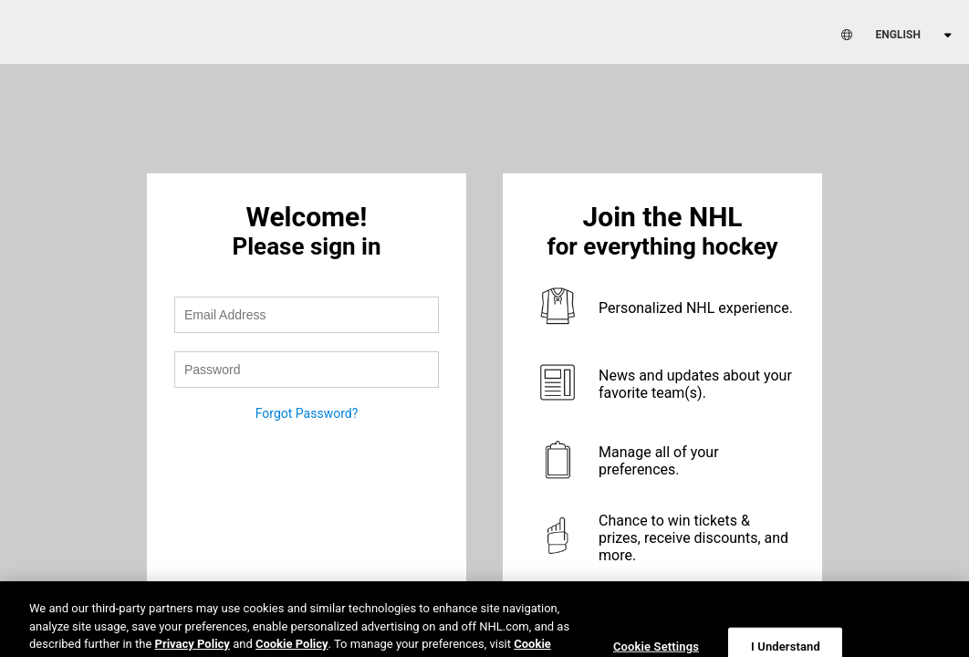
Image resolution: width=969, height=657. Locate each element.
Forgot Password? (307, 413)
